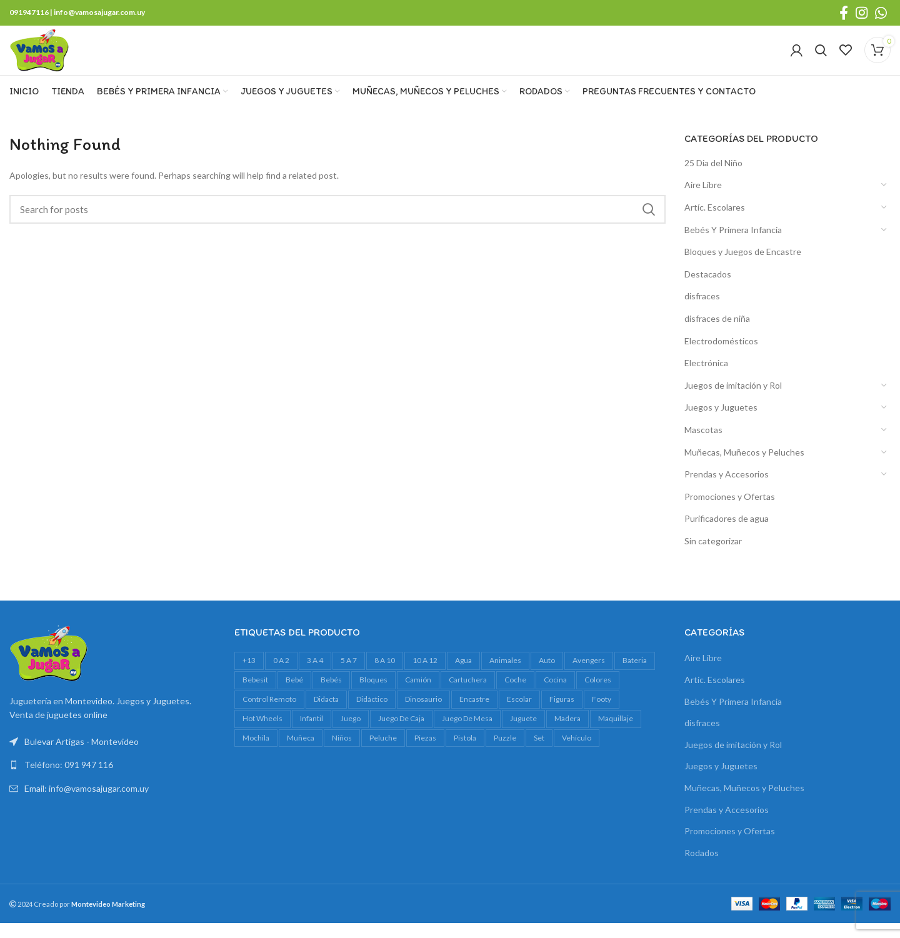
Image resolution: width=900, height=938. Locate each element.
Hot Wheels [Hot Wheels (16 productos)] (262, 734)
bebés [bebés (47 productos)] (331, 696)
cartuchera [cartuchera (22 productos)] (468, 696)
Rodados (701, 869)
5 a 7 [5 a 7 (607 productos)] (349, 677)
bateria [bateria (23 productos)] (634, 677)
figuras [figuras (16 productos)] (561, 715)
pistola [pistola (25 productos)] (465, 754)
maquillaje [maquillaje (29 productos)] (615, 734)
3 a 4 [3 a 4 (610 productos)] (315, 677)
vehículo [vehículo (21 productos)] (576, 754)
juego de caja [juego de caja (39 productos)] (401, 734)
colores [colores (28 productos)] (597, 696)
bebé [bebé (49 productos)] (294, 696)
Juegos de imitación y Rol (733, 401)
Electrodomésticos (721, 357)
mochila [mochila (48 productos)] (255, 754)
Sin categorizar (713, 557)
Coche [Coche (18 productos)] (515, 696)
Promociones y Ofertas (729, 512)
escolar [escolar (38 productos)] (519, 715)
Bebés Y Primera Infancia (733, 246)
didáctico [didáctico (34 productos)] (372, 715)
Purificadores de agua (726, 535)
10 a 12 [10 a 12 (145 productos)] (425, 677)
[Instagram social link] (861, 13)
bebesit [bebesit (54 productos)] (255, 696)
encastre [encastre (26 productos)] (474, 715)
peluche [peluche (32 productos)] (383, 754)
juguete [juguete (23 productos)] (523, 734)
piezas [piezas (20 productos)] (425, 754)
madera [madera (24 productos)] (567, 734)
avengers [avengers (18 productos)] (588, 677)
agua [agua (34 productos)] (463, 677)
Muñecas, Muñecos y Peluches (744, 468)
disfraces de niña (717, 335)
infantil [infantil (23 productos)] (311, 734)
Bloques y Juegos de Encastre (742, 268)
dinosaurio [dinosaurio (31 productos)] (423, 715)
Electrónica (706, 379)
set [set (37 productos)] (539, 754)
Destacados (707, 290)
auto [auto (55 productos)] (547, 677)
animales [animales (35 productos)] (505, 677)
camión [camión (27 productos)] (418, 696)
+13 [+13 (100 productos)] (249, 677)
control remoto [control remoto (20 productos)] (269, 715)
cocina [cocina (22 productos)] (555, 696)
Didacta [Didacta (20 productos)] (326, 715)
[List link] (112, 782)
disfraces (702, 312)
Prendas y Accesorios (726, 491)
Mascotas (703, 446)
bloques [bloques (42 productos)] (373, 696)
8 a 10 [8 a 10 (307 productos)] (384, 677)
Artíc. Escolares (714, 224)
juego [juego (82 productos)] (351, 734)
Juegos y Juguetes (721, 424)
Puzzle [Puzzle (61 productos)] (505, 754)
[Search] (821, 58)
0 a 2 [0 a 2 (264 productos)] (281, 677)
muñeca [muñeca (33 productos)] (300, 754)
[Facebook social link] (844, 13)
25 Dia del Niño (713, 179)
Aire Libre (703, 201)
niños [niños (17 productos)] (342, 754)
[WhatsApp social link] (881, 13)
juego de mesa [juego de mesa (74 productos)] (467, 734)
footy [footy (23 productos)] (601, 715)
